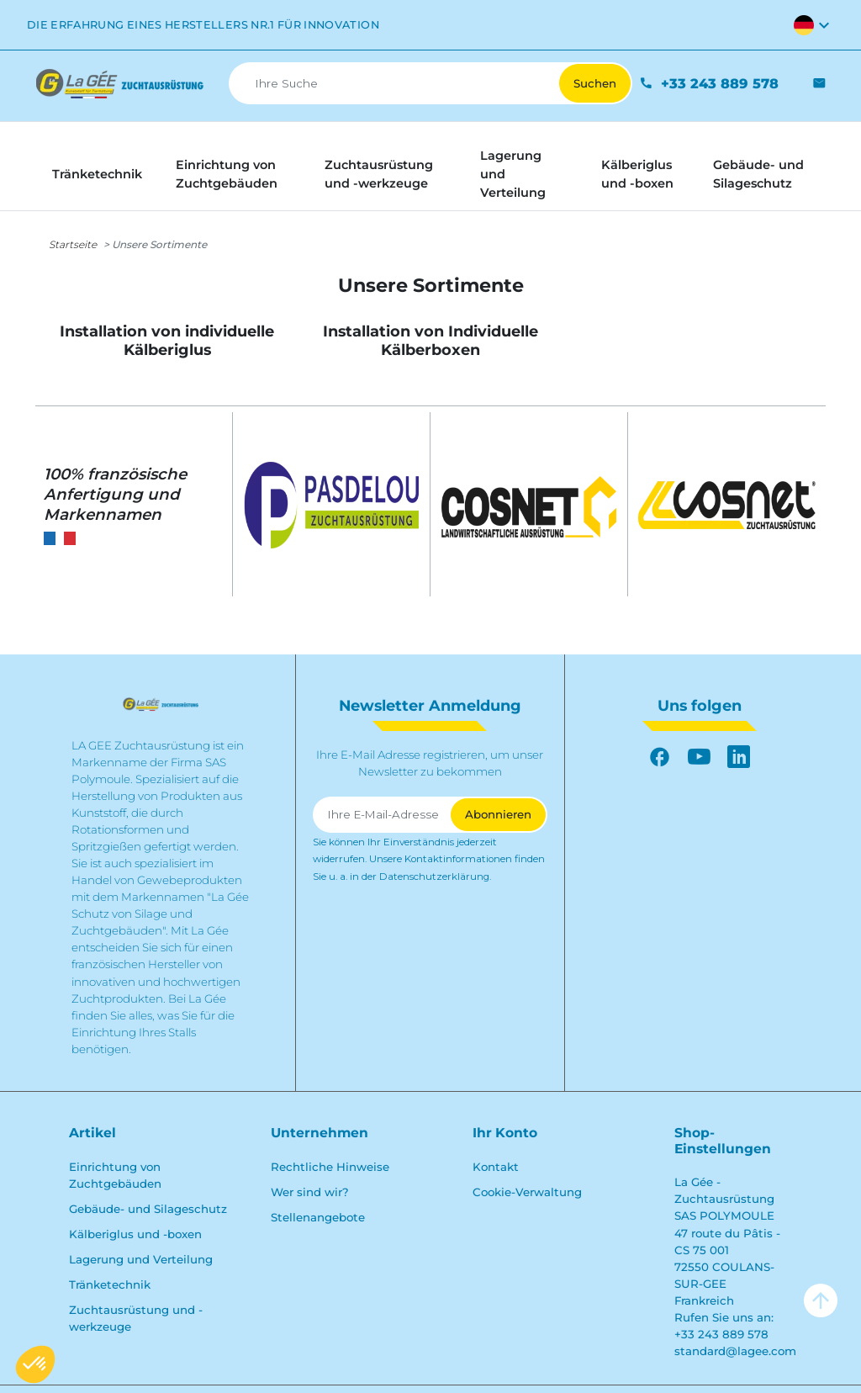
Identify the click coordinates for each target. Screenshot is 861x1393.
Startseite (73, 244)
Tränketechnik (110, 1284)
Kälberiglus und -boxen (135, 1234)
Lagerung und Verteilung (141, 1259)
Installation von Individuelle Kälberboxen (430, 340)
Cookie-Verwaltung (527, 1192)
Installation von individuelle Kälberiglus (167, 340)
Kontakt (496, 1166)
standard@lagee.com (735, 1351)
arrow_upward (820, 1300)
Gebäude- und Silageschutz (148, 1209)
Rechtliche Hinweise (330, 1166)
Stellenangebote (318, 1217)
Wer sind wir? (310, 1192)
